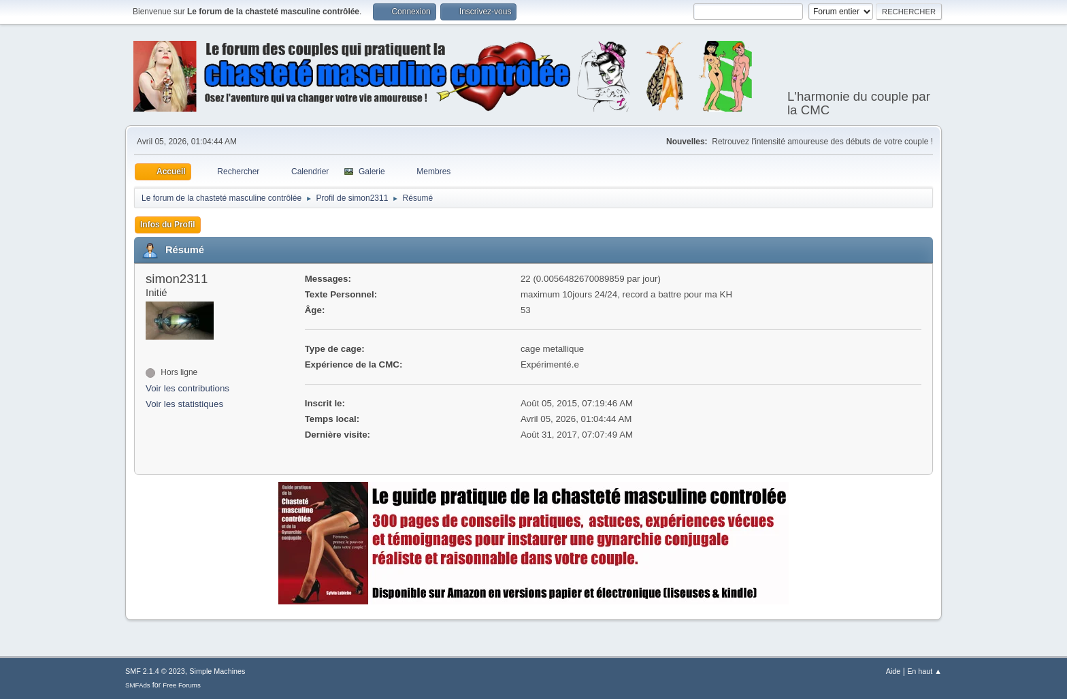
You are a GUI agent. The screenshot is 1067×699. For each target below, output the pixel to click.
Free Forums (182, 685)
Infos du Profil (167, 224)
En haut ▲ (924, 671)
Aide (893, 671)
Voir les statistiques (184, 404)
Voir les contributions (187, 388)
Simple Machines (217, 671)
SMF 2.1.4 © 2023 (155, 671)
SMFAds (137, 685)
